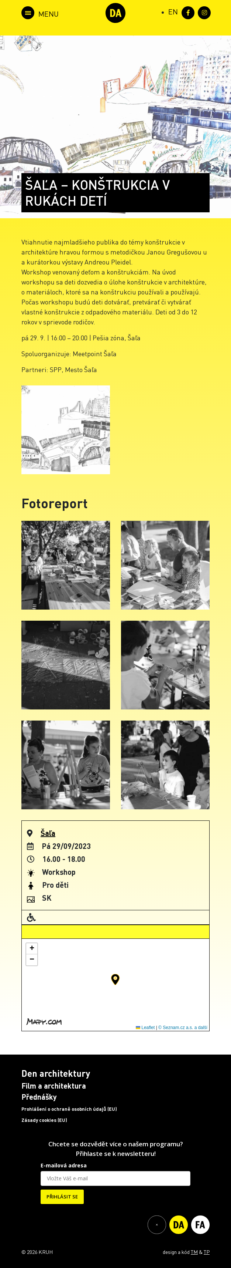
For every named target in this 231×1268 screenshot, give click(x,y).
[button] (115, 979)
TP (207, 1251)
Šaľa (48, 833)
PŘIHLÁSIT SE (62, 1196)
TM (194, 1251)
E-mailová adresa (64, 1165)
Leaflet (145, 1027)
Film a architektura (53, 1085)
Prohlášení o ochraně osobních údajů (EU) (69, 1109)
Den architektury (55, 1073)
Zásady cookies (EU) (44, 1120)
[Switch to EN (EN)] (173, 11)
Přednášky (39, 1097)
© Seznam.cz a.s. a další (182, 1027)
